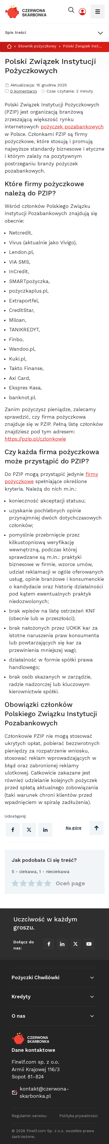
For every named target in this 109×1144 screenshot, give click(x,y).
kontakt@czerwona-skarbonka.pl (44, 1092)
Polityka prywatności (78, 1116)
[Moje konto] (82, 11)
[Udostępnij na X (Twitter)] (29, 830)
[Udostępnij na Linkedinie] (45, 830)
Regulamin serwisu (29, 1116)
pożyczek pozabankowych (72, 127)
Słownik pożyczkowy (37, 46)
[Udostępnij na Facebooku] (13, 830)
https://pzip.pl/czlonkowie (35, 439)
